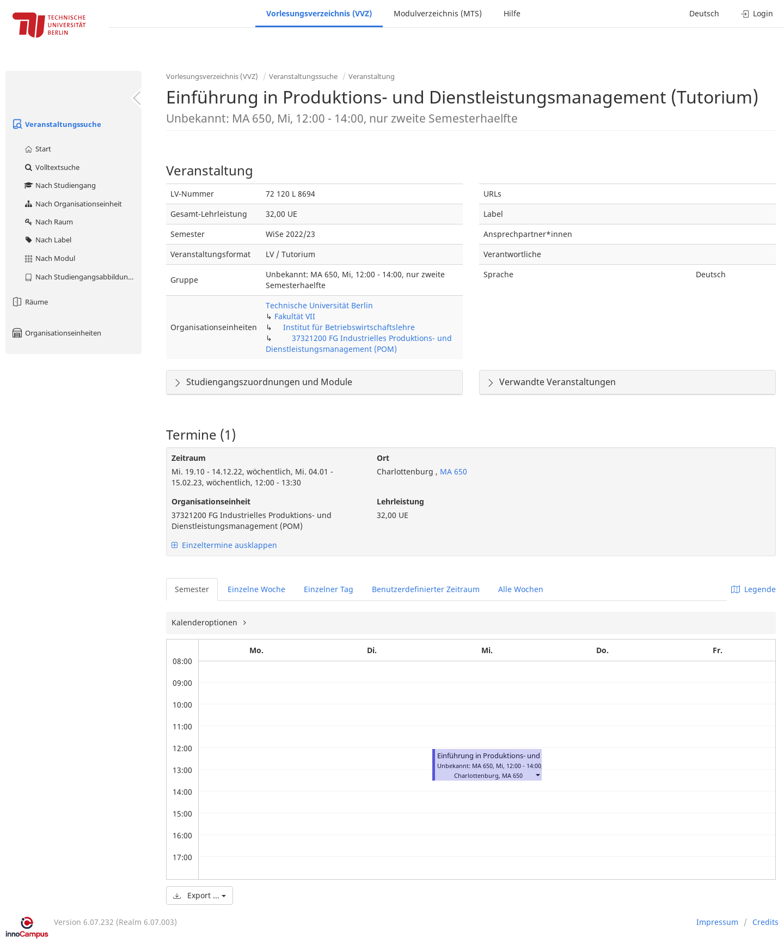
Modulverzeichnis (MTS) (438, 13)
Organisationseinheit (210, 501)
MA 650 (452, 471)
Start (37, 149)
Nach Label (47, 240)
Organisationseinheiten (56, 333)
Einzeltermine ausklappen (224, 545)
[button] (537, 774)
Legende (753, 589)
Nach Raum (48, 222)
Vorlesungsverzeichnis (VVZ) (319, 13)
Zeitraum (188, 458)
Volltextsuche (51, 167)
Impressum (717, 922)
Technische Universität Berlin (319, 305)
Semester (192, 589)
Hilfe (512, 13)
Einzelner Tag (328, 589)
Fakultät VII (294, 316)
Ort (383, 458)
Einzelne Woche (256, 589)
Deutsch (704, 13)
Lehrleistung (400, 501)
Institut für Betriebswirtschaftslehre (349, 327)
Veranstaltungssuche (56, 124)
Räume (29, 302)
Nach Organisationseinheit (72, 204)
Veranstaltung (371, 76)
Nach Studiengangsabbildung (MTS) (82, 277)
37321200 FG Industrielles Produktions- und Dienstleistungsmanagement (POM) (359, 343)
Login (757, 13)
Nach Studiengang (59, 185)
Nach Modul (49, 258)
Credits (765, 922)
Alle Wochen (520, 589)
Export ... (199, 895)
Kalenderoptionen (205, 622)
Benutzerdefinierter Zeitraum (426, 589)
